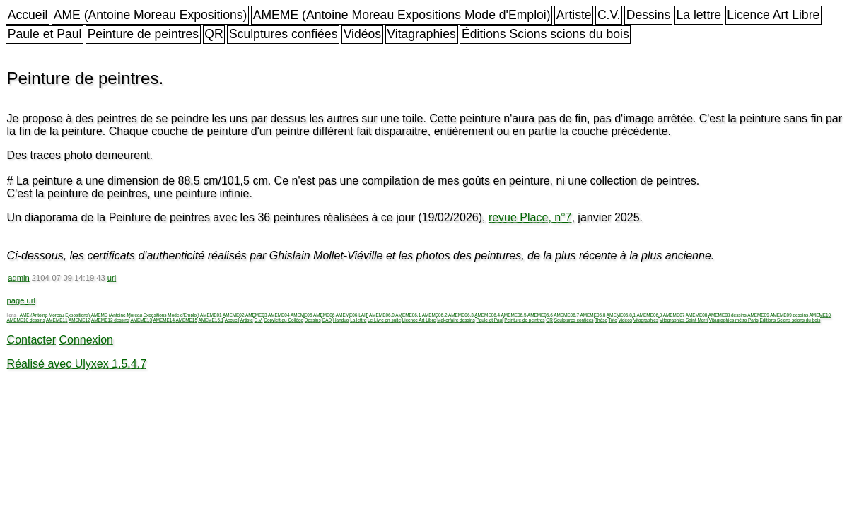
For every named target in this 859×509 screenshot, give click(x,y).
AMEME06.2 (435, 314)
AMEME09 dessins (789, 314)
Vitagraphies (421, 34)
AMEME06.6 (540, 314)
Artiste (574, 15)
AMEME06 (324, 314)
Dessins (648, 15)
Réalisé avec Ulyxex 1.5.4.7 (76, 364)
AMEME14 (164, 319)
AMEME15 (186, 319)
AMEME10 (820, 314)
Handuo (341, 319)
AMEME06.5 (514, 314)
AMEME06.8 (593, 314)
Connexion (86, 340)
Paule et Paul (45, 34)
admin (18, 278)
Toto (613, 319)
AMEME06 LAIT (352, 314)
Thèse (601, 319)
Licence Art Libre (773, 15)
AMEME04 (279, 314)
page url (21, 300)
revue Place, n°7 (530, 217)
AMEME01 (211, 314)
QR (213, 34)
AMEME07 (674, 314)
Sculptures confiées (283, 34)
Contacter (31, 340)
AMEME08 (697, 314)
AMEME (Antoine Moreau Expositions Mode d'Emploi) (402, 15)
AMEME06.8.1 (621, 314)
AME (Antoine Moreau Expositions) (150, 15)
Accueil (28, 15)
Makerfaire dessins (456, 319)
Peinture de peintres (143, 34)
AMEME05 (301, 314)
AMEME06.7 (566, 314)
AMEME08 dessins (727, 314)
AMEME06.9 (649, 314)
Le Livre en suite (384, 319)
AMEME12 (79, 319)
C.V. (609, 15)
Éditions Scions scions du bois (545, 34)
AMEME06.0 (382, 314)
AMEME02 (234, 314)
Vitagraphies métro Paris (734, 319)
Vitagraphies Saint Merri (684, 319)
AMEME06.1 (408, 314)
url (111, 278)
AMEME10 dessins (26, 319)
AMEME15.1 (210, 319)
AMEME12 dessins (110, 319)
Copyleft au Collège (283, 319)
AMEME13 (141, 319)
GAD (327, 319)
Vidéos (362, 34)
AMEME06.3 (461, 314)
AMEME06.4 (487, 314)
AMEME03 (256, 314)
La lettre (698, 15)
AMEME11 (57, 319)
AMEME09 (758, 314)
